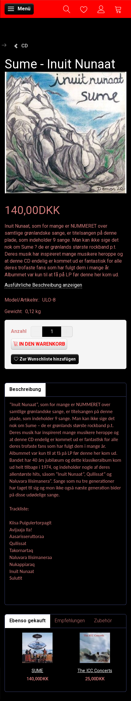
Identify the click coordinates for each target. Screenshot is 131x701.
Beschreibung (25, 389)
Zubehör (103, 620)
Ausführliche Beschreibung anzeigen (43, 285)
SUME (37, 670)
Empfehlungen (70, 620)
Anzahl (19, 331)
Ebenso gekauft (27, 620)
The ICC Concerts (95, 670)
